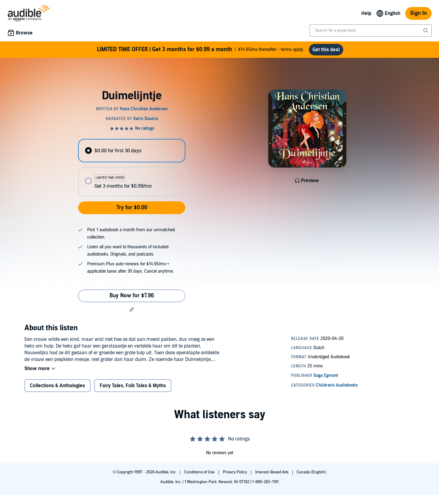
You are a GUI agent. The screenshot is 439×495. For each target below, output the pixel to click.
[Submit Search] (426, 30)
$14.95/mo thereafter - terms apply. (200, 50)
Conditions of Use (200, 472)
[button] (131, 309)
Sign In (418, 13)
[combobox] (371, 30)
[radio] (131, 150)
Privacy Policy (235, 472)
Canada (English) (311, 472)
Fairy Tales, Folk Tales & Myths (133, 386)
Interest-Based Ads (272, 472)
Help (366, 13)
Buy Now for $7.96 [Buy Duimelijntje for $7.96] (131, 295)
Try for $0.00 (131, 207)
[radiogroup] (131, 167)
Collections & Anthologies (57, 386)
